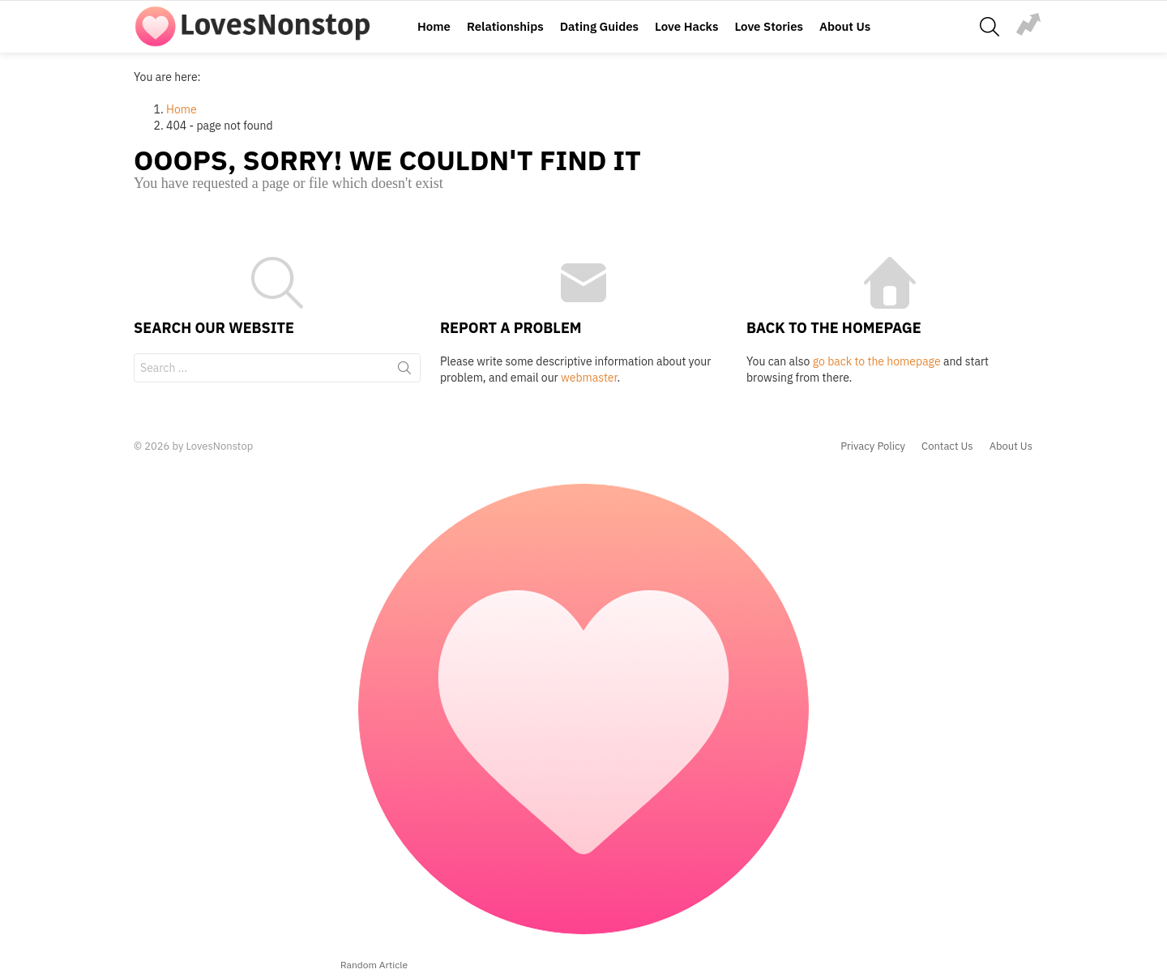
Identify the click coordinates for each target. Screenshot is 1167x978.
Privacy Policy (872, 446)
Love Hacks (686, 26)
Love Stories (768, 26)
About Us (844, 26)
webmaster (589, 377)
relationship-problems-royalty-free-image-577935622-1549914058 (1028, 24)
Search (404, 371)
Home (434, 26)
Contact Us (947, 446)
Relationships (505, 26)
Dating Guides (599, 26)
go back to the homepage (877, 361)
